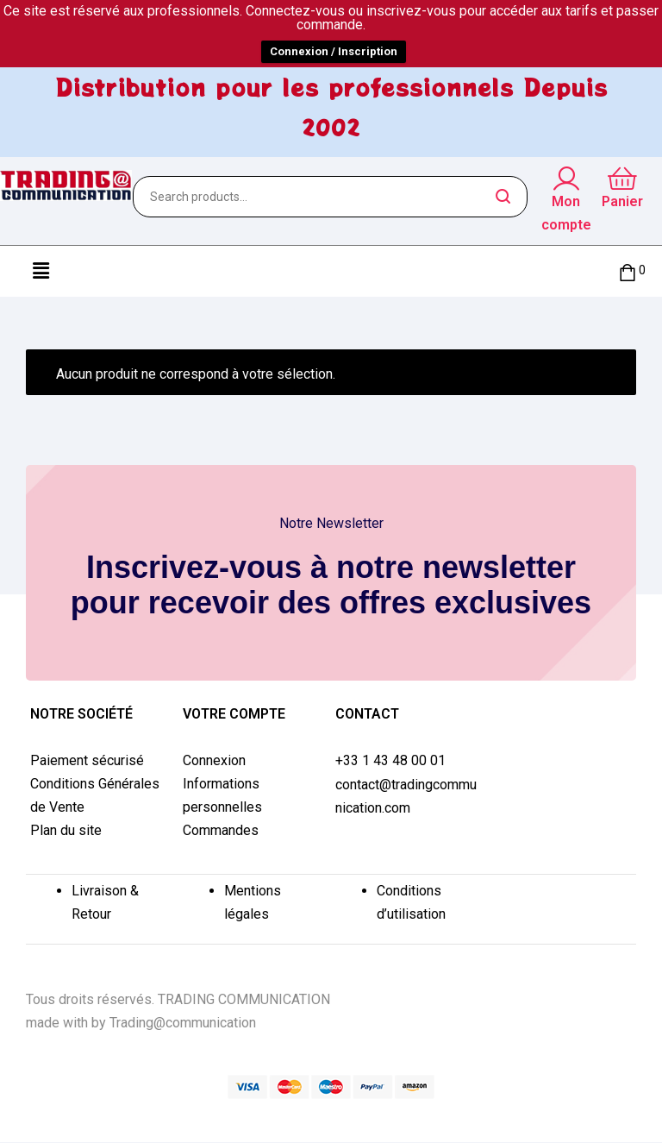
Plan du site (66, 830)
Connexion (214, 760)
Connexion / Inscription (333, 51)
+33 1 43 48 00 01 (390, 760)
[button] (40, 270)
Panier (622, 201)
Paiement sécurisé (87, 760)
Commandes (221, 830)
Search (504, 196)
